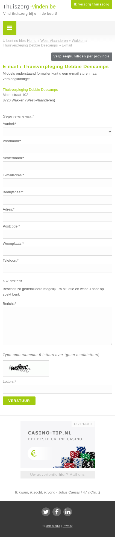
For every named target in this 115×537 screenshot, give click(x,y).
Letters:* (9, 382)
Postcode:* (11, 226)
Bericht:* (9, 304)
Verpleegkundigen (82, 56)
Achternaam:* (13, 158)
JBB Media (53, 525)
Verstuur (19, 401)
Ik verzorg (92, 4)
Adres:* (8, 209)
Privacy (67, 525)
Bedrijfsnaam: (13, 192)
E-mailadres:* (13, 175)
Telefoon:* (11, 260)
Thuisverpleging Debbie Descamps (30, 89)
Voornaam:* (12, 141)
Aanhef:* (9, 124)
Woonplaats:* (13, 243)
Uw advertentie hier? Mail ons (57, 474)
